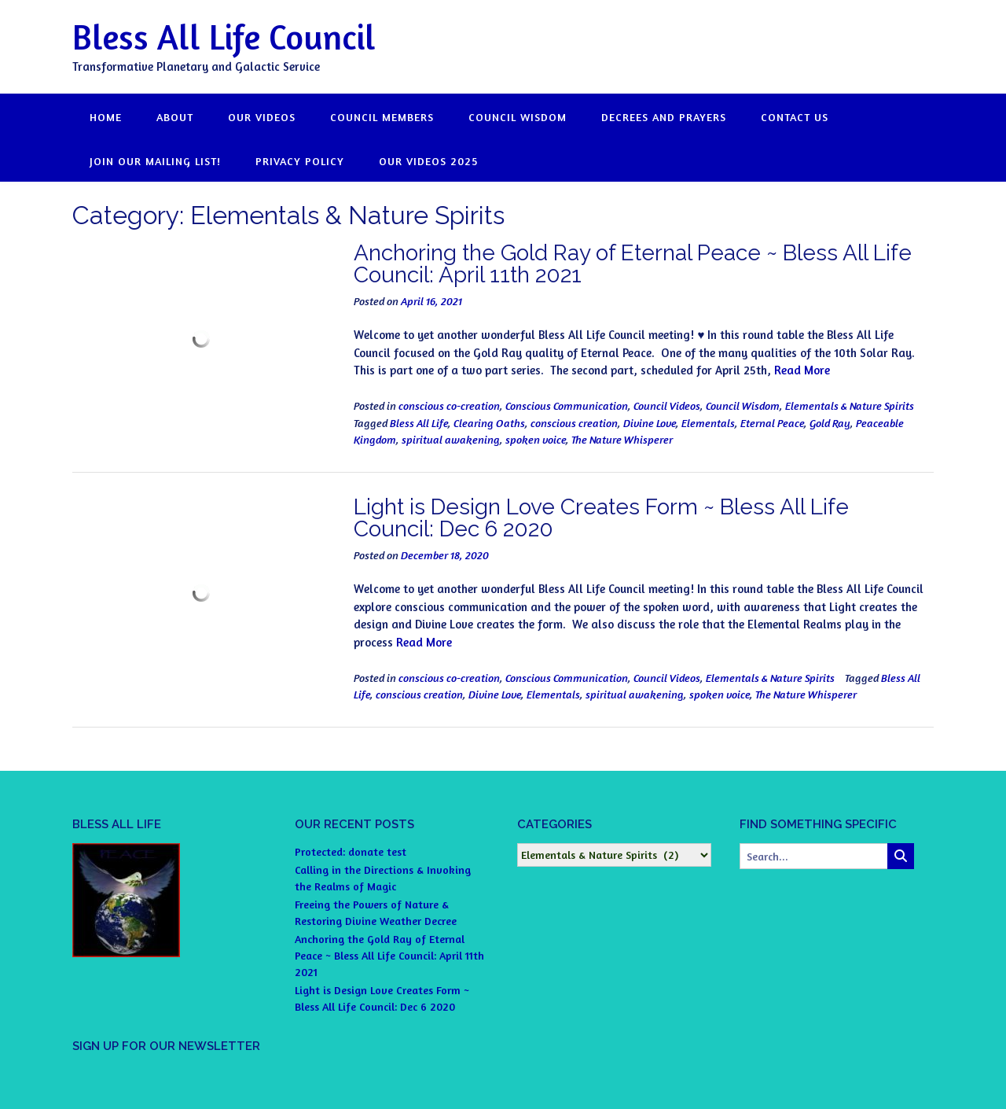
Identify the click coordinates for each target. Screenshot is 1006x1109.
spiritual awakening (451, 439)
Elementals (708, 422)
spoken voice (535, 439)
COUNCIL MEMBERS (382, 116)
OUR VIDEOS (262, 116)
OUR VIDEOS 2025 (428, 161)
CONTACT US (794, 116)
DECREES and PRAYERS (663, 116)
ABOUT (174, 116)
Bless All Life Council (224, 36)
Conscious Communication (566, 405)
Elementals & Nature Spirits (849, 405)
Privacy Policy (299, 161)
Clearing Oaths (489, 422)
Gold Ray (830, 422)
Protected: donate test (350, 851)
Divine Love (649, 422)
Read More (802, 370)
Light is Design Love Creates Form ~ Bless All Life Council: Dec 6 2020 (601, 518)
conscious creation (574, 422)
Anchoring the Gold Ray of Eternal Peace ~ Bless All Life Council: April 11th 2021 (633, 264)
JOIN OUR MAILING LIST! (155, 161)
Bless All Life (419, 422)
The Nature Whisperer (622, 439)
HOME (106, 116)
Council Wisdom (743, 405)
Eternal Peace (772, 422)
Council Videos (666, 405)
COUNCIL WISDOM (517, 116)
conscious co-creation (449, 405)
